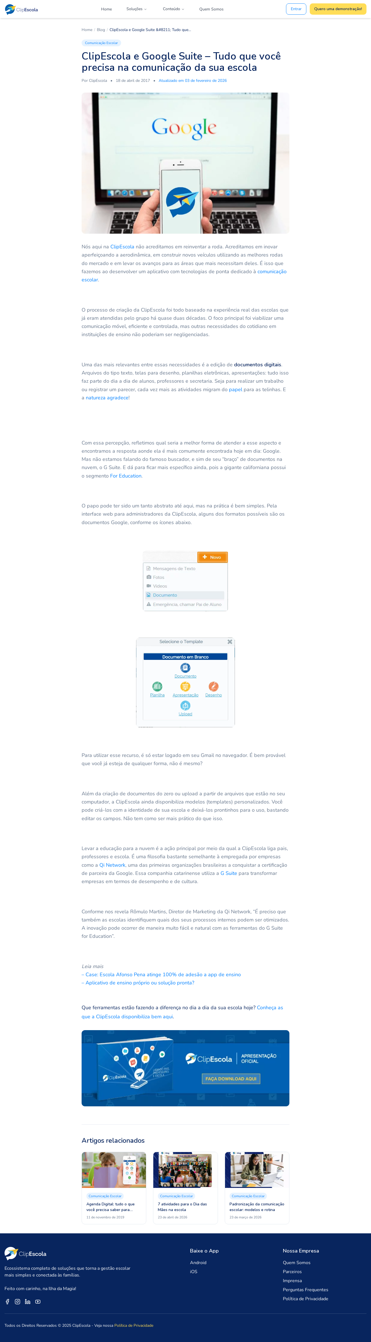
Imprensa (292, 1281)
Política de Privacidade (305, 1299)
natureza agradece (107, 397)
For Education (125, 475)
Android (198, 1263)
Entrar (296, 9)
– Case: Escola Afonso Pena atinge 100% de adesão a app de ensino (161, 974)
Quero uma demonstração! (338, 9)
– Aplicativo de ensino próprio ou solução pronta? (138, 982)
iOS (193, 1272)
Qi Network (112, 865)
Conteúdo (174, 9)
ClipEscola (122, 246)
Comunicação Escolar (101, 43)
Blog (101, 29)
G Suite (229, 873)
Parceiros (292, 1272)
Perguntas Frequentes (305, 1290)
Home (106, 9)
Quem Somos (211, 9)
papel (235, 389)
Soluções (136, 9)
